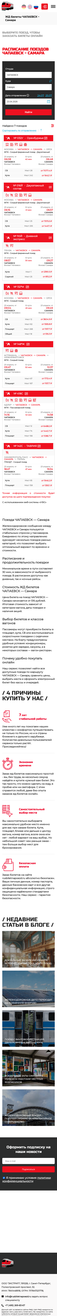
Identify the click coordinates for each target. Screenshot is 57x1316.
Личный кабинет (44, 7)
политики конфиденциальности (26, 1179)
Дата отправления (17, 95)
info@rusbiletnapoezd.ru (18, 1296)
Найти (28, 112)
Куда (8, 81)
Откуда (9, 68)
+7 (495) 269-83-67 (15, 1305)
